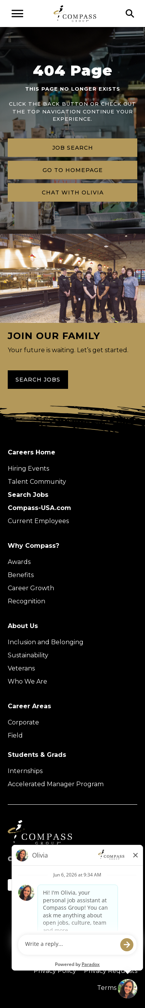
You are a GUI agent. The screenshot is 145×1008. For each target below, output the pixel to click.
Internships (25, 771)
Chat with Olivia (73, 192)
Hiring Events (28, 468)
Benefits (21, 575)
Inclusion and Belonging (46, 642)
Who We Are (27, 681)
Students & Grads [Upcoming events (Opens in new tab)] (37, 754)
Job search (72, 147)
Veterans (21, 668)
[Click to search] (130, 13)
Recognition (26, 601)
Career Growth (31, 588)
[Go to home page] (75, 13)
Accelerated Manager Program (56, 784)
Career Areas (29, 706)
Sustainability (28, 655)
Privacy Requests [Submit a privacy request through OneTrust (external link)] (110, 970)
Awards (19, 562)
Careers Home (31, 452)
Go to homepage (73, 169)
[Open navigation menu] (17, 13)
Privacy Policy (55, 970)
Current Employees (38, 521)
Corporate (23, 722)
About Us (23, 626)
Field (15, 735)
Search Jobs (37, 379)
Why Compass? (33, 545)
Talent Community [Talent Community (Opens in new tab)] (37, 481)
